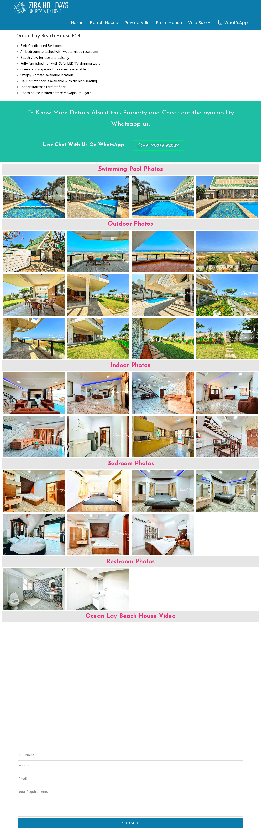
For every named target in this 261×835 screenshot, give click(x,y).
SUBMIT (130, 822)
